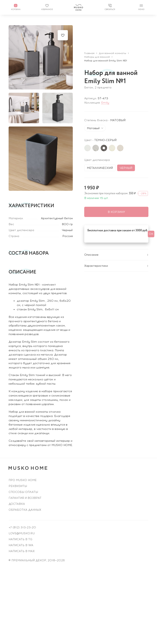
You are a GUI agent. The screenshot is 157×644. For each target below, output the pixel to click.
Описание (116, 251)
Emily (105, 103)
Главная (89, 54)
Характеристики (116, 262)
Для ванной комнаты (112, 54)
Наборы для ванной (97, 57)
